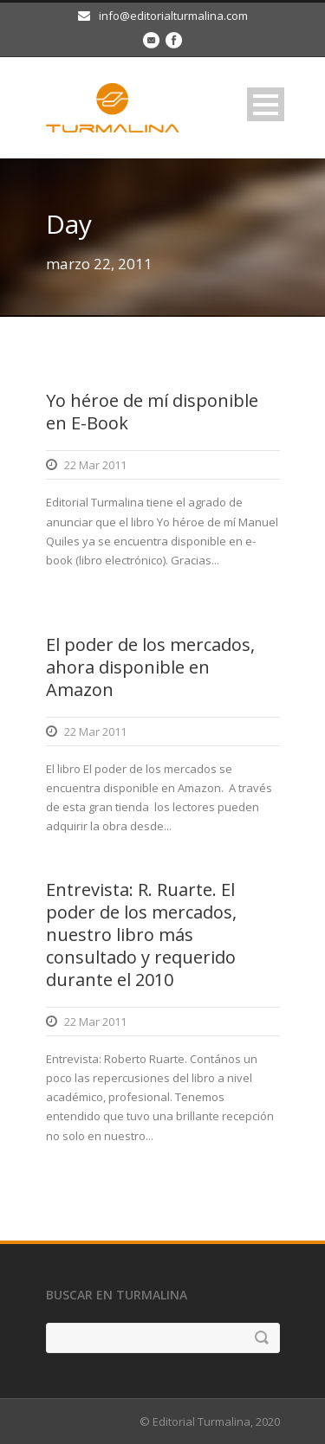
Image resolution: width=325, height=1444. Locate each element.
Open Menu (265, 104)
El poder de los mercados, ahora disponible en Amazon (150, 667)
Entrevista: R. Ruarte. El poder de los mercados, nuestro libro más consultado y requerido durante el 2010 (141, 934)
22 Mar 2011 (95, 465)
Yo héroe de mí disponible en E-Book (152, 412)
